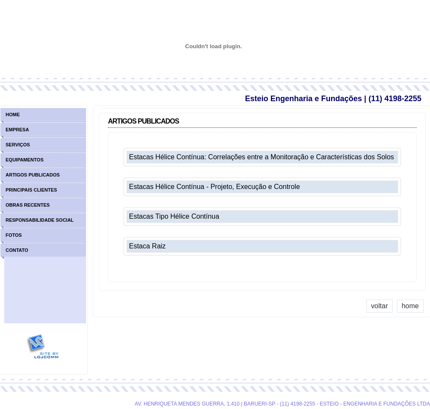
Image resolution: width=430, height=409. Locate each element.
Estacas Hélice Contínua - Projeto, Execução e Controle (214, 186)
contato (17, 250)
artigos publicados (33, 174)
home (410, 306)
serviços (18, 144)
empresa (17, 129)
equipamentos (24, 159)
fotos (14, 235)
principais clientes (31, 189)
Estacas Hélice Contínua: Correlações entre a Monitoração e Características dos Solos (261, 157)
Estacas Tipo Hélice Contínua (174, 216)
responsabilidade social (40, 220)
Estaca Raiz (147, 246)
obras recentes (28, 205)
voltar (379, 306)
